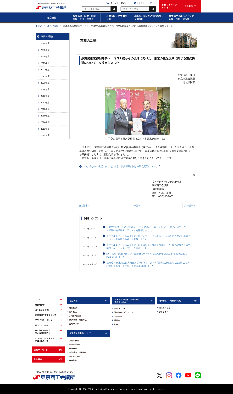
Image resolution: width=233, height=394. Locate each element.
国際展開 (118, 316)
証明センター (75, 323)
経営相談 (73, 307)
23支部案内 (163, 311)
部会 (116, 324)
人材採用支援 (75, 315)
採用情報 (73, 360)
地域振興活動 (164, 307)
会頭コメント (120, 308)
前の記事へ (84, 205)
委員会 (117, 320)
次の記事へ (190, 205)
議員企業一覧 (75, 344)
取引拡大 (73, 311)
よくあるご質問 (42, 310)
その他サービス (76, 356)
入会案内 (38, 359)
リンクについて (42, 325)
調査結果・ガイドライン (124, 312)
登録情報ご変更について (45, 315)
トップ (39, 25)
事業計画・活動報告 (78, 352)
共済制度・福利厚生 (78, 319)
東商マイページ (41, 349)
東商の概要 (74, 340)
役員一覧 (73, 348)
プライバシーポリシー (44, 320)
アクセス (39, 299)
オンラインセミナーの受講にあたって (44, 339)
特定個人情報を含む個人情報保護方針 (43, 331)
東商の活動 (52, 25)
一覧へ (137, 205)
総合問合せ (40, 304)
